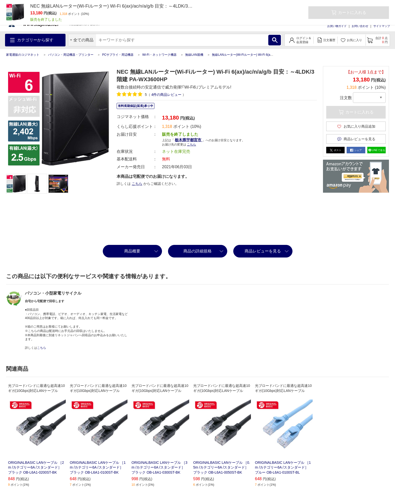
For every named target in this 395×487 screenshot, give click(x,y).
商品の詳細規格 (197, 251)
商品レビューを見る (263, 251)
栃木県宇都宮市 (188, 140)
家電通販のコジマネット (22, 54)
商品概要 (132, 251)
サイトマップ (381, 25)
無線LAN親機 (194, 54)
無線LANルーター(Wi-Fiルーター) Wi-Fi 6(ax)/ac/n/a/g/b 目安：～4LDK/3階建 (264, 54)
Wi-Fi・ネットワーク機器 (159, 54)
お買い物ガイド (337, 25)
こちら (191, 144)
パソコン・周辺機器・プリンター (70, 54)
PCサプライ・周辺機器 (118, 54)
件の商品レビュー (166, 95)
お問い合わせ (360, 25)
